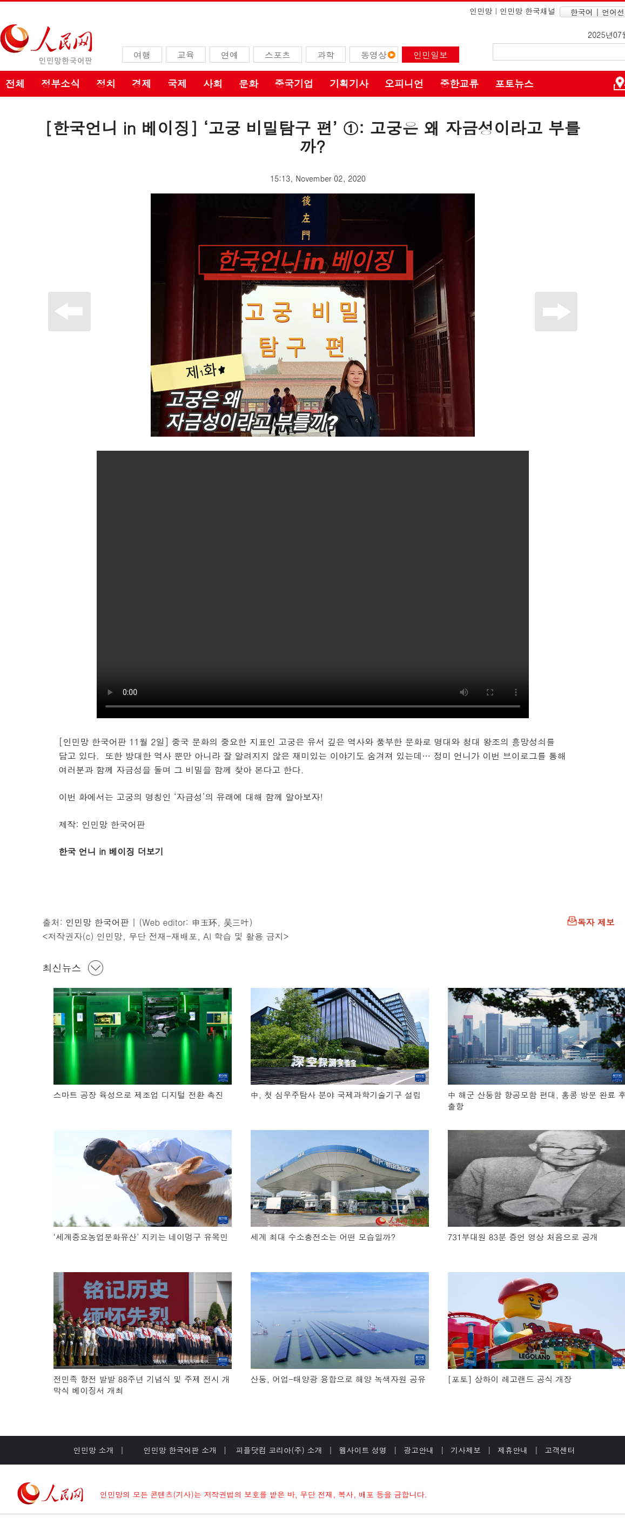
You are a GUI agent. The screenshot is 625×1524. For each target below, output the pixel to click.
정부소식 (60, 83)
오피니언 (404, 83)
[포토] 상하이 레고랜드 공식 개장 (510, 1379)
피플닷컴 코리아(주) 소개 (277, 1450)
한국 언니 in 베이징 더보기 (111, 851)
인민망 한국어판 (97, 922)
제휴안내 (513, 1450)
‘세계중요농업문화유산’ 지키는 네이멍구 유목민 (141, 1236)
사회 (213, 83)
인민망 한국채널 (527, 10)
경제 (141, 83)
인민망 (480, 10)
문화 (248, 83)
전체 (15, 83)
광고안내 (419, 1450)
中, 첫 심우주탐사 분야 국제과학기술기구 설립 (336, 1094)
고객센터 (560, 1450)
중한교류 (459, 83)
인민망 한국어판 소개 (180, 1450)
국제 (177, 83)
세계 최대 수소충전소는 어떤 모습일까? (323, 1236)
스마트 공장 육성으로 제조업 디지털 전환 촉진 (138, 1094)
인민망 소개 (93, 1450)
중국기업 (293, 83)
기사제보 (466, 1450)
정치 (106, 83)
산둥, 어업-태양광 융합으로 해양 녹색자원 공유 (338, 1379)
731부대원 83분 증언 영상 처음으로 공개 (523, 1236)
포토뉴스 (514, 83)
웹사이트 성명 (363, 1450)
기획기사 (349, 83)
